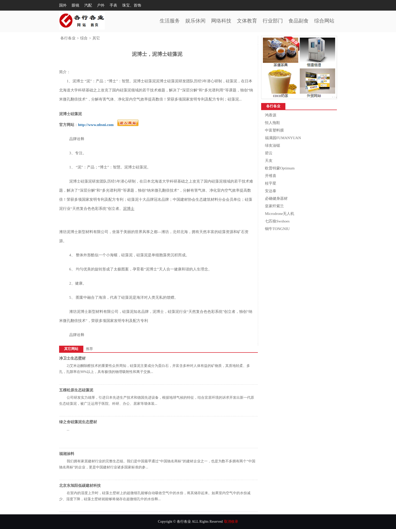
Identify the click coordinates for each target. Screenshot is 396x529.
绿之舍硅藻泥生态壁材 (78, 422)
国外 (63, 5)
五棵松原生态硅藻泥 (76, 390)
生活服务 (170, 20)
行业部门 (273, 20)
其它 (96, 38)
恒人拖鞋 (272, 123)
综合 (84, 38)
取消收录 (231, 521)
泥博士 (128, 209)
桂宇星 (270, 183)
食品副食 (298, 20)
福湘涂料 (66, 454)
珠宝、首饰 (131, 5)
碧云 (269, 153)
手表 (113, 5)
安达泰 (270, 191)
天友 (269, 161)
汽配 (88, 5)
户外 (101, 5)
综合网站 (324, 20)
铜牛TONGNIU (277, 229)
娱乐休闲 (195, 20)
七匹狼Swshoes (277, 221)
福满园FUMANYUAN (283, 138)
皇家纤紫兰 (274, 206)
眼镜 (75, 5)
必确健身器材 (276, 198)
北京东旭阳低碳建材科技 (80, 486)
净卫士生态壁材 (72, 358)
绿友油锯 (272, 145)
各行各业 (68, 38)
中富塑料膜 (274, 130)
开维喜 (270, 176)
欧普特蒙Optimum (280, 168)
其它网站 (71, 349)
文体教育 (247, 20)
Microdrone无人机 (279, 214)
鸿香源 (270, 115)
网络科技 (221, 20)
